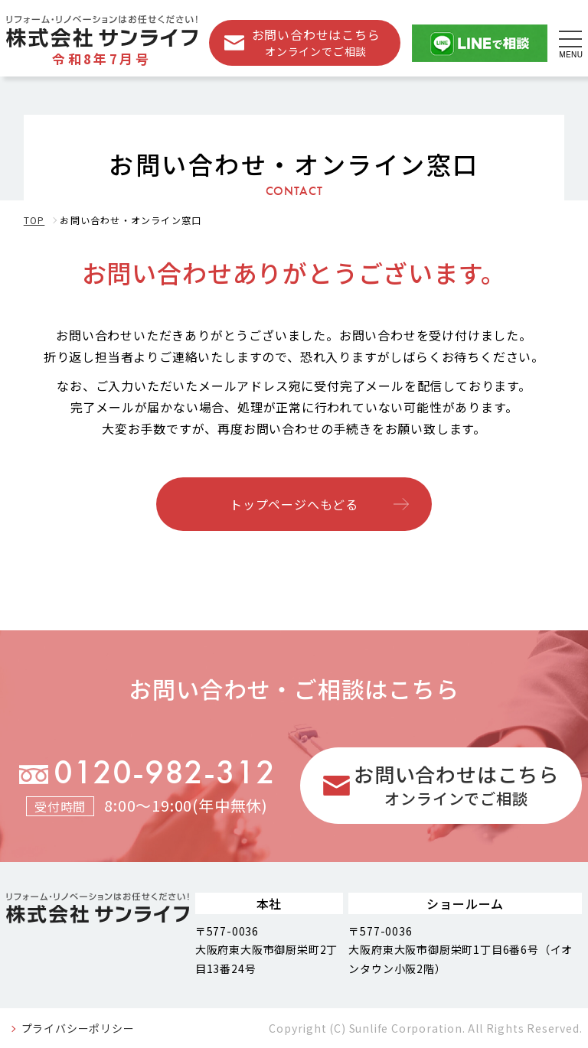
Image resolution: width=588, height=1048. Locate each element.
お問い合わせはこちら (316, 42)
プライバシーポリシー (78, 1028)
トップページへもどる (294, 504)
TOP (34, 219)
